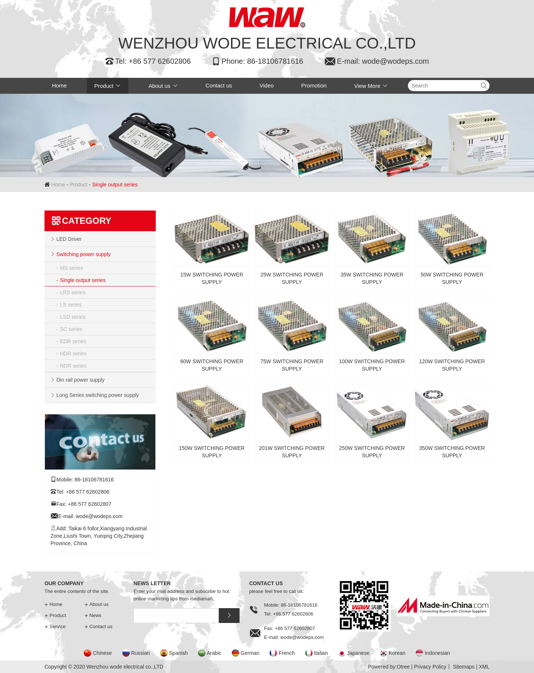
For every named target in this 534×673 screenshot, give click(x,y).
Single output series (83, 280)
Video (267, 85)
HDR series (73, 354)
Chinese (102, 653)
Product (107, 85)
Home (59, 85)
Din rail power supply (80, 380)
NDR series (73, 366)
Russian (140, 653)
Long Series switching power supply (97, 395)
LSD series (72, 317)
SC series (71, 329)
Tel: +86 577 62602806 (148, 61)
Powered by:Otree (389, 667)
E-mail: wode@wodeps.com (376, 61)
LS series (71, 305)
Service (55, 626)
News (93, 615)
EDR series (73, 341)
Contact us (218, 85)
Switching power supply (83, 254)
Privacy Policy (430, 667)
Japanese (358, 653)
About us (163, 85)
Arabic (214, 653)
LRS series (72, 292)
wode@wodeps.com (99, 516)
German (250, 653)
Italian (321, 653)
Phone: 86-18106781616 (257, 61)
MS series (71, 268)
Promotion (313, 85)
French (286, 653)
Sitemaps (463, 667)
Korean (397, 653)
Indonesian (437, 653)
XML (484, 667)
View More (371, 85)
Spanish (178, 653)
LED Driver (69, 239)
